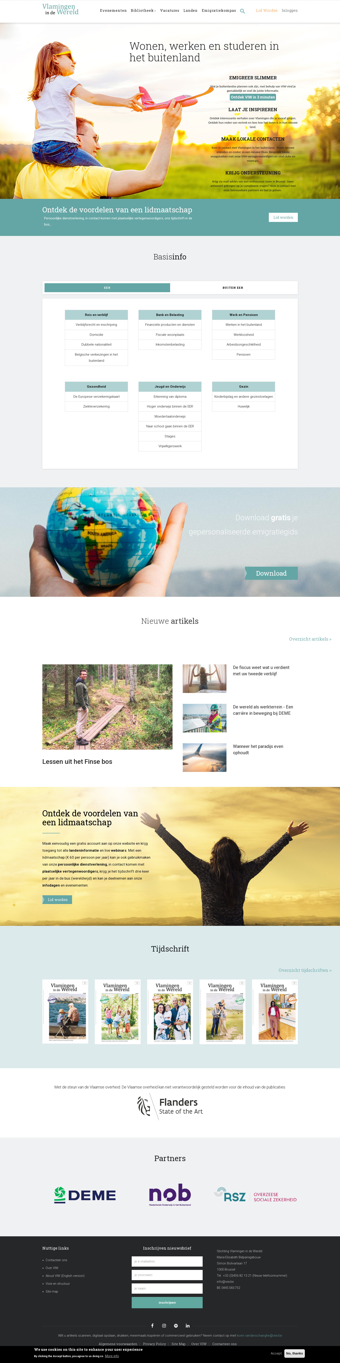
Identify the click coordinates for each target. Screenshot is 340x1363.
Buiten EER (233, 288)
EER (107, 288)
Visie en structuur (58, 1284)
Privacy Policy (154, 1344)
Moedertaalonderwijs (170, 416)
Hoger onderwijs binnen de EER (170, 406)
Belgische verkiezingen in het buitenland (96, 358)
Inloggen (289, 11)
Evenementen (113, 11)
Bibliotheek (144, 11)
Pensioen (243, 355)
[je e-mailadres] (167, 1261)
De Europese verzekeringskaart (96, 397)
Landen (192, 11)
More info (112, 1356)
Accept (276, 1353)
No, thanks (294, 1353)
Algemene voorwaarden (118, 1344)
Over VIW (52, 1268)
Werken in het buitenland (244, 325)
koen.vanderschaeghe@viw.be (259, 1335)
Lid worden (265, 11)
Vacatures (171, 11)
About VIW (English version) (65, 1276)
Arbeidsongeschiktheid (244, 344)
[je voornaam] (167, 1275)
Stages (170, 436)
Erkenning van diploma (170, 397)
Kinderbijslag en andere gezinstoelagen (243, 397)
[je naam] (167, 1288)
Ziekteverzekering (96, 406)
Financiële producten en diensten (170, 325)
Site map (52, 1291)
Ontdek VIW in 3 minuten (253, 97)
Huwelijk (244, 406)
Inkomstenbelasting (170, 344)
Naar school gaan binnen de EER (170, 426)
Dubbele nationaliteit (96, 344)
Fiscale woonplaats (170, 335)
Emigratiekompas (221, 11)
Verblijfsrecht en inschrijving (96, 325)
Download (252, 517)
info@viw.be (225, 1282)
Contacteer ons (56, 1260)
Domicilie (96, 335)
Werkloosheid (244, 335)
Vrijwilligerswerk (170, 446)
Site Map (179, 1344)
